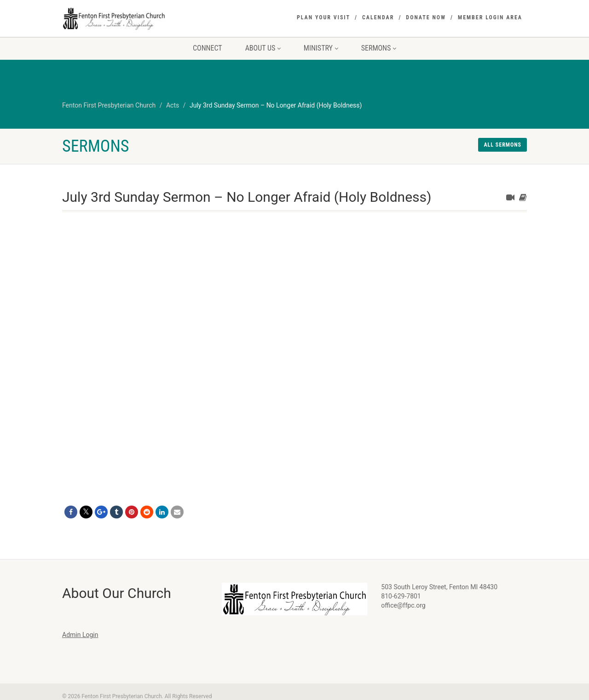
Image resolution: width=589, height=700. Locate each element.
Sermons (378, 48)
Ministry (321, 48)
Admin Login (80, 634)
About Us (263, 48)
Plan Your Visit (323, 17)
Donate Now (426, 17)
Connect (207, 48)
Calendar (378, 17)
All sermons (502, 145)
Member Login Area (490, 17)
